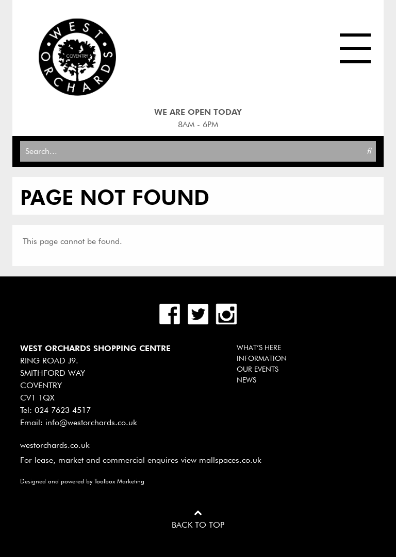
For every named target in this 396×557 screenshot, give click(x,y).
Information (262, 358)
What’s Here (259, 347)
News (246, 380)
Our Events (257, 369)
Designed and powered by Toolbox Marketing (82, 481)
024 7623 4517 (63, 410)
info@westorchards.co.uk (91, 422)
